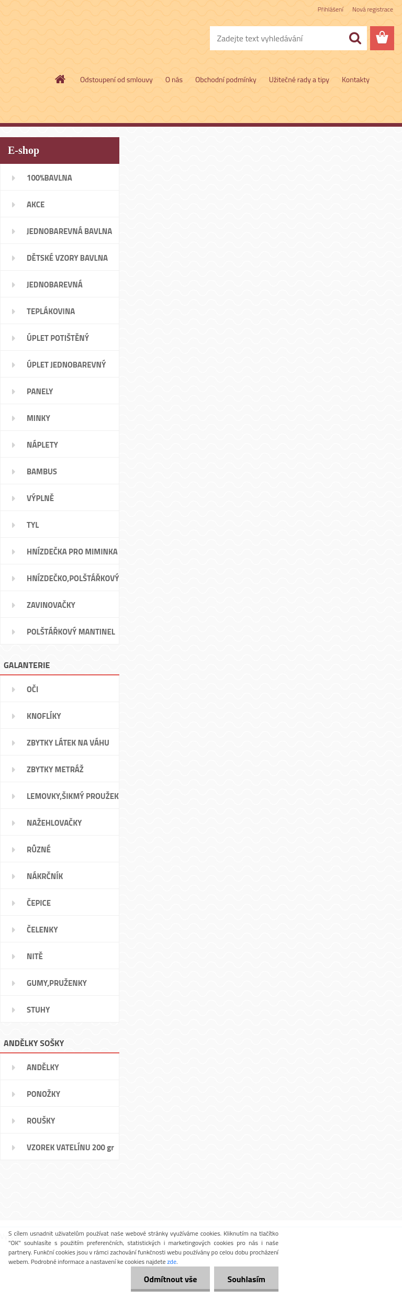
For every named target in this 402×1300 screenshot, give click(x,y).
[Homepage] (61, 79)
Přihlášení (330, 9)
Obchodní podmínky (225, 79)
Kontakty (356, 79)
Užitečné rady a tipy (299, 79)
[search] (355, 38)
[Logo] (72, 39)
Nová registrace (372, 9)
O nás (174, 79)
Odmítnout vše (170, 1279)
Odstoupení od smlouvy (116, 79)
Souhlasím (246, 1279)
